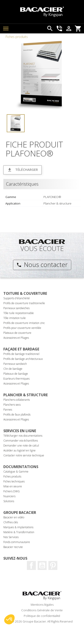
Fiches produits (17, 37)
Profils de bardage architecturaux (23, 359)
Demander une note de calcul (21, 445)
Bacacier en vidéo (13, 517)
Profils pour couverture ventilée (22, 328)
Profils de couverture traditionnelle (24, 303)
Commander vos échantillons (20, 440)
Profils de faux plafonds (16, 414)
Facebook (31, 565)
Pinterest (52, 565)
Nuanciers (9, 496)
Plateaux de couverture (17, 333)
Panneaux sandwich (15, 364)
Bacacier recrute (13, 547)
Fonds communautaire (16, 542)
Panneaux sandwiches (16, 308)
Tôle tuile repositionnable (18, 313)
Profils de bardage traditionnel (21, 354)
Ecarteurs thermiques (16, 379)
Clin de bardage (12, 369)
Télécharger (22, 169)
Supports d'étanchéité (16, 298)
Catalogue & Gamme (15, 471)
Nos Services (11, 537)
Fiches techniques (14, 481)
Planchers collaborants (16, 400)
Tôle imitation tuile (14, 318)
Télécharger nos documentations (22, 436)
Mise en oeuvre (12, 486)
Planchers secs (12, 405)
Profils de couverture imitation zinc (24, 323)
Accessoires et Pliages (16, 338)
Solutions (8, 501)
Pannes (7, 409)
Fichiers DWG (11, 491)
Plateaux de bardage (15, 374)
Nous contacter (42, 264)
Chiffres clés (10, 522)
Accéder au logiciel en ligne (19, 450)
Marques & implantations (18, 527)
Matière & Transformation (18, 532)
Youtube (42, 565)
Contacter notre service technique (23, 455)
